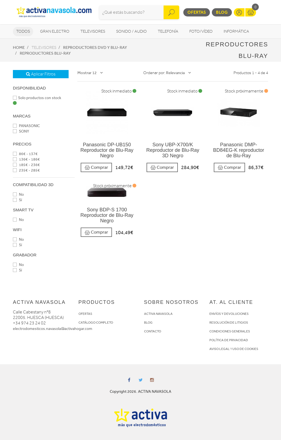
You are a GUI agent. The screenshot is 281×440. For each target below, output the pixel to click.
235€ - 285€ (26, 170)
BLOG (148, 322)
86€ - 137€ (25, 154)
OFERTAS (85, 314)
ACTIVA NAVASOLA (158, 314)
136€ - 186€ (26, 159)
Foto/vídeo (201, 31)
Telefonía (168, 31)
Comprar (96, 167)
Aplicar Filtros (40, 74)
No (18, 194)
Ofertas (196, 12)
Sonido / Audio (131, 31)
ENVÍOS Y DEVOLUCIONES (229, 314)
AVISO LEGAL (219, 349)
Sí (17, 200)
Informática (236, 31)
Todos (23, 31)
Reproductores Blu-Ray (45, 53)
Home (19, 47)
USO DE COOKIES (245, 349)
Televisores (92, 31)
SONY (21, 131)
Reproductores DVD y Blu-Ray (95, 47)
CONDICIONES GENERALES (229, 331)
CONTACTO (152, 331)
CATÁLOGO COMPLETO (95, 322)
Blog (222, 12)
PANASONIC (26, 126)
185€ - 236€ (26, 164)
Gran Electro (54, 31)
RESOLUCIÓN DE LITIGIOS (228, 322)
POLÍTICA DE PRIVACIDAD (228, 340)
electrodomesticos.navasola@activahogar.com (52, 328)
